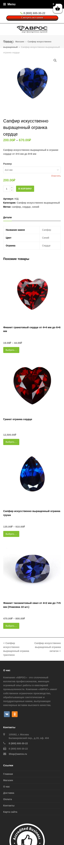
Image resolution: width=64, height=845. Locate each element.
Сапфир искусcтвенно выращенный (38, 202)
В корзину (25, 188)
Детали (7, 217)
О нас (6, 786)
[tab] (7, 217)
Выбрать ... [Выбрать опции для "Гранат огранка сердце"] (11, 442)
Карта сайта (10, 812)
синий (35, 206)
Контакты (9, 805)
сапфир (16, 206)
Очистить (56, 176)
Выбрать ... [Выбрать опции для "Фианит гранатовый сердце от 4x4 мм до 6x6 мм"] (11, 350)
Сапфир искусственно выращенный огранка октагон (47, 647)
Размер (7, 163)
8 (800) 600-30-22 (18, 743)
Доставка (8, 793)
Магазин (8, 780)
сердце (26, 206)
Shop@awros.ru (18, 754)
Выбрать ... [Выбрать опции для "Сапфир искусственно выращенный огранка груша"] (11, 534)
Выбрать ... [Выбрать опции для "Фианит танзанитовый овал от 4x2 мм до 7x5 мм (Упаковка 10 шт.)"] (11, 626)
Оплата (7, 799)
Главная (7, 41)
